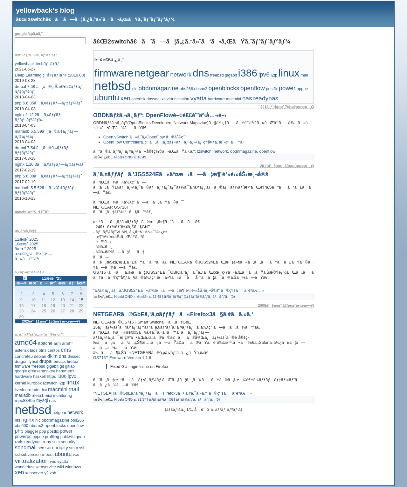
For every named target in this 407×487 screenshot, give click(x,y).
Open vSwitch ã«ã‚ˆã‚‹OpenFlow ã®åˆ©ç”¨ (144, 137)
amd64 (26, 342)
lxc (44, 389)
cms (66, 350)
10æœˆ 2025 (26, 244)
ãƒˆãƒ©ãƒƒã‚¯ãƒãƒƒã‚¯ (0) (213, 296)
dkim (52, 356)
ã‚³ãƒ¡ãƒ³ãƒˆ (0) (161, 399)
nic (37, 420)
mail (74, 389)
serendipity (56, 447)
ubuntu (63, 454)
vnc (53, 461)
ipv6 (72, 376)
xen (19, 472)
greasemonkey (41, 371)
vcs (76, 454)
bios (34, 350)
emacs (60, 361)
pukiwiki (67, 436)
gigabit (52, 366)
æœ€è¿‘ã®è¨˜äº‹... (33, 253)
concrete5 (24, 356)
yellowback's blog (45, 10)
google (21, 371)
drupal (45, 361)
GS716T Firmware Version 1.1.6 (122, 357)
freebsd (38, 366)
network (75, 412)
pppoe (38, 436)
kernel (20, 383)
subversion (31, 454)
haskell (39, 376)
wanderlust (24, 466)
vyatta (62, 461)
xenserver (34, 472)
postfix (53, 431)
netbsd (33, 410)
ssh (82, 447)
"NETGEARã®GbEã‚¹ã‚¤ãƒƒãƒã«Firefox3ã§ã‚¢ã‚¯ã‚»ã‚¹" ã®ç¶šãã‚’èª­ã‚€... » (172, 393)
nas (52, 400)
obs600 (21, 425)
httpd (51, 376)
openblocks (55, 425)
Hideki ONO (123, 157)
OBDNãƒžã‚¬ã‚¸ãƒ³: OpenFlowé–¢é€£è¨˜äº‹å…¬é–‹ (160, 115)
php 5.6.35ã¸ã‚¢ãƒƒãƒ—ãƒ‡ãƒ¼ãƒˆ (48, 103)
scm (55, 441)
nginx (27, 420)
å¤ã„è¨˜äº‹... (29, 258)
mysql (42, 400)
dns (62, 356)
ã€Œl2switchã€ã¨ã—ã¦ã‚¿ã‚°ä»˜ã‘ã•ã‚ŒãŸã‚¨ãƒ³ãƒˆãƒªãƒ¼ (95, 19)
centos (54, 350)
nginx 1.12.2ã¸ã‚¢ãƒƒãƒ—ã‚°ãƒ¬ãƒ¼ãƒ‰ (40, 117)
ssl (17, 454)
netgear (59, 412)
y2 (46, 472)
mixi (48, 395)
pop (42, 431)
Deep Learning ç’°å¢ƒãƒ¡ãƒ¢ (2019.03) (50, 75)
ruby (47, 441)
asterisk (22, 350)
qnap (80, 436)
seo (41, 447)
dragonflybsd (26, 361)
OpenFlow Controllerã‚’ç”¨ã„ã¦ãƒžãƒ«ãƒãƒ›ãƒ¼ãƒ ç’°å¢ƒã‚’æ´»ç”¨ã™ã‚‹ (174, 142)
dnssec (73, 356)
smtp (73, 447)
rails (19, 441)
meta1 (38, 395)
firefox (72, 361)
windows (73, 466)
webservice (46, 466)
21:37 (141, 399)
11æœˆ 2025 (26, 239)
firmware (22, 366)
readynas (32, 441)
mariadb (23, 395)
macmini (57, 389)
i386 (62, 376)
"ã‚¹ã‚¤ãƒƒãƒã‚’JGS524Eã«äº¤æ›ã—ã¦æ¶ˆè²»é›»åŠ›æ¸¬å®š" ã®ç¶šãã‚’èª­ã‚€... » (178, 290)
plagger (31, 431)
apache (45, 343)
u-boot (48, 454)
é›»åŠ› (142, 296)
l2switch (50, 383)
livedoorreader (28, 389)
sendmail (26, 447)
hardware (23, 376)
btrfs (42, 350)
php (19, 431)
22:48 (157, 296)
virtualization (32, 460)
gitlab (70, 366)
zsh (53, 472)
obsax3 (36, 425)
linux (72, 382)
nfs (17, 420)
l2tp (62, 383)
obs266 (77, 420)
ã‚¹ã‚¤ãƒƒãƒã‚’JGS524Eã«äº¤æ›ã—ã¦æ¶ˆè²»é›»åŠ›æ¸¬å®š (180, 174)
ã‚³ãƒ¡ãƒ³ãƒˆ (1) (176, 296)
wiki (60, 466)
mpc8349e (25, 400)
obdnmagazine (55, 420)
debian (40, 356)
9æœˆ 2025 (25, 248)
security (68, 441)
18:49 (141, 157)
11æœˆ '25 (52, 278)
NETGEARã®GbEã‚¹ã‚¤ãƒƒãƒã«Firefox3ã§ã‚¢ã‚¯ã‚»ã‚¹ (173, 314)
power (66, 431)
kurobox (34, 383)
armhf (67, 343)
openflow (75, 425)
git (61, 366)
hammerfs (65, 371)
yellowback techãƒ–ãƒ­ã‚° (37, 63)
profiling (52, 436)
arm (57, 343)
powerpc (23, 436)
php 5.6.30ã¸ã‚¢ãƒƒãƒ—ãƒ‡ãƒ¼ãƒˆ (48, 176)
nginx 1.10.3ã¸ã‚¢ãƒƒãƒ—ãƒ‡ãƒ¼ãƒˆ (50, 164)
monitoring (62, 395)
